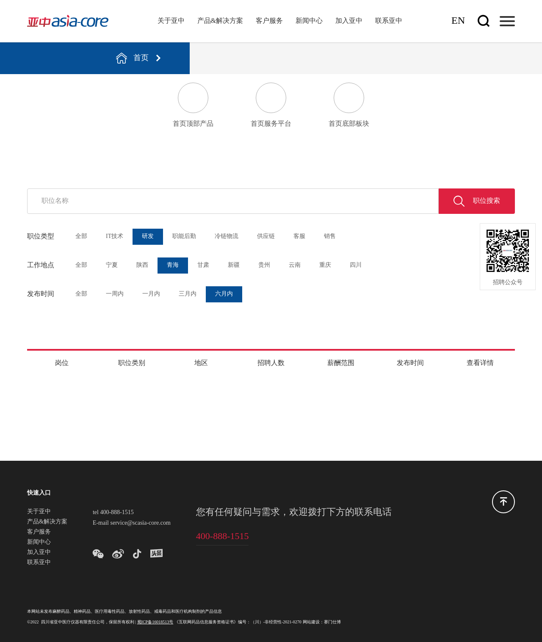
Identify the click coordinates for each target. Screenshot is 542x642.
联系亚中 (388, 21)
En (458, 21)
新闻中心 (309, 21)
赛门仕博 (332, 622)
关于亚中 (171, 21)
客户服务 (269, 21)
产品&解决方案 (220, 21)
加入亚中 (348, 21)
